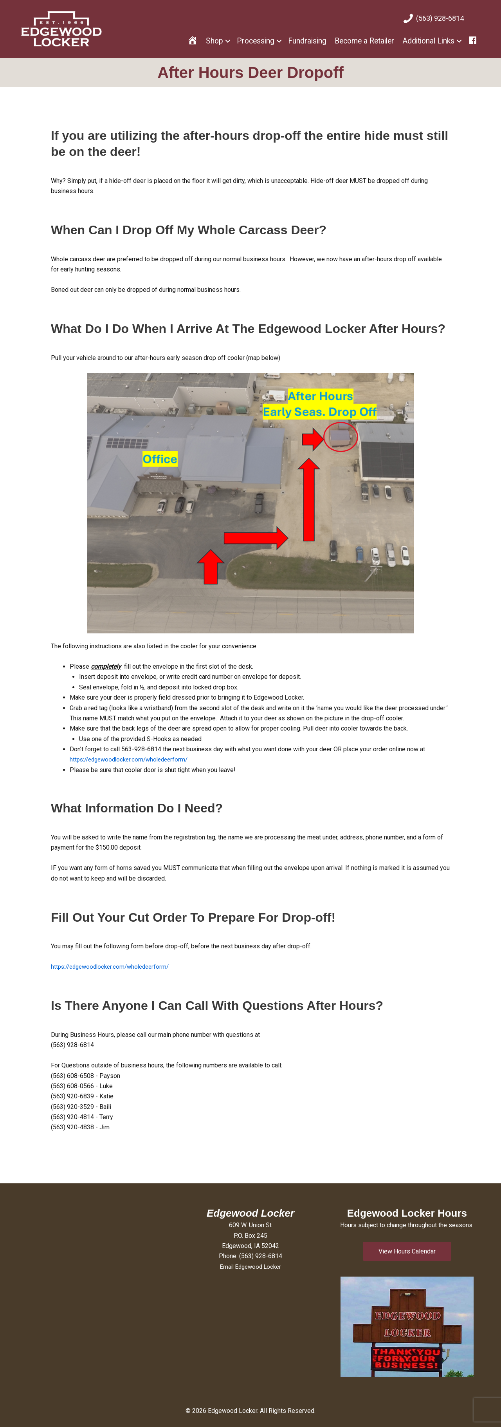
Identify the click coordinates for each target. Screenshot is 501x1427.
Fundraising (307, 40)
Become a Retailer (364, 40)
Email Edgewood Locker (250, 1266)
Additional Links (428, 40)
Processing (255, 40)
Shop (214, 40)
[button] (407, 1251)
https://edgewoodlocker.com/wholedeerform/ (133, 759)
